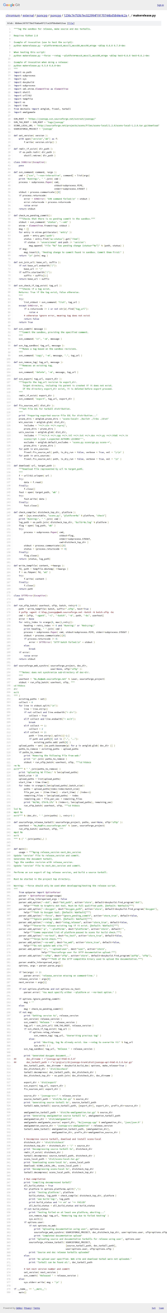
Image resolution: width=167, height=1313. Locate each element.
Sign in (160, 5)
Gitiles (19, 1308)
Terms (36, 1308)
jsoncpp (42, 15)
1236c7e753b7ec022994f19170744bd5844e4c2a (95, 15)
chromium (13, 15)
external (28, 15)
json (161, 1307)
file (70, 23)
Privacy (27, 1308)
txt (154, 1307)
